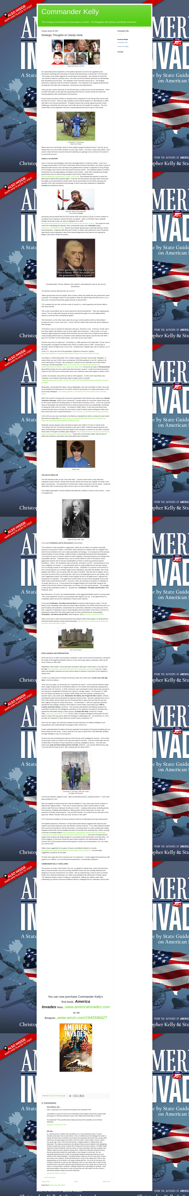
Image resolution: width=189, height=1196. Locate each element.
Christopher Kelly (122, 42)
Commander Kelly (70, 12)
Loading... (120, 34)
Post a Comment (49, 1177)
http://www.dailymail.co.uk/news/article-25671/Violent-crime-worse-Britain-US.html (70, 353)
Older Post (106, 1181)
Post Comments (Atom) (57, 1185)
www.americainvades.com (87, 1007)
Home (76, 1181)
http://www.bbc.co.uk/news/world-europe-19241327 (91, 411)
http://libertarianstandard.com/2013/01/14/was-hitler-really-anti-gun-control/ (67, 223)
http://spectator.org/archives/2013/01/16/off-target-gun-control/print (71, 669)
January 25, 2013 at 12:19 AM (56, 1173)
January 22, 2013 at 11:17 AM (56, 1125)
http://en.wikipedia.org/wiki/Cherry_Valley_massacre (59, 176)
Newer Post (46, 1181)
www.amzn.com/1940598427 (82, 1017)
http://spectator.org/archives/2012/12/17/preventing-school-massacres (66, 850)
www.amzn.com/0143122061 (93, 614)
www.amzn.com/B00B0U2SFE (52, 228)
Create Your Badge (123, 46)
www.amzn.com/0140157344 (56, 714)
